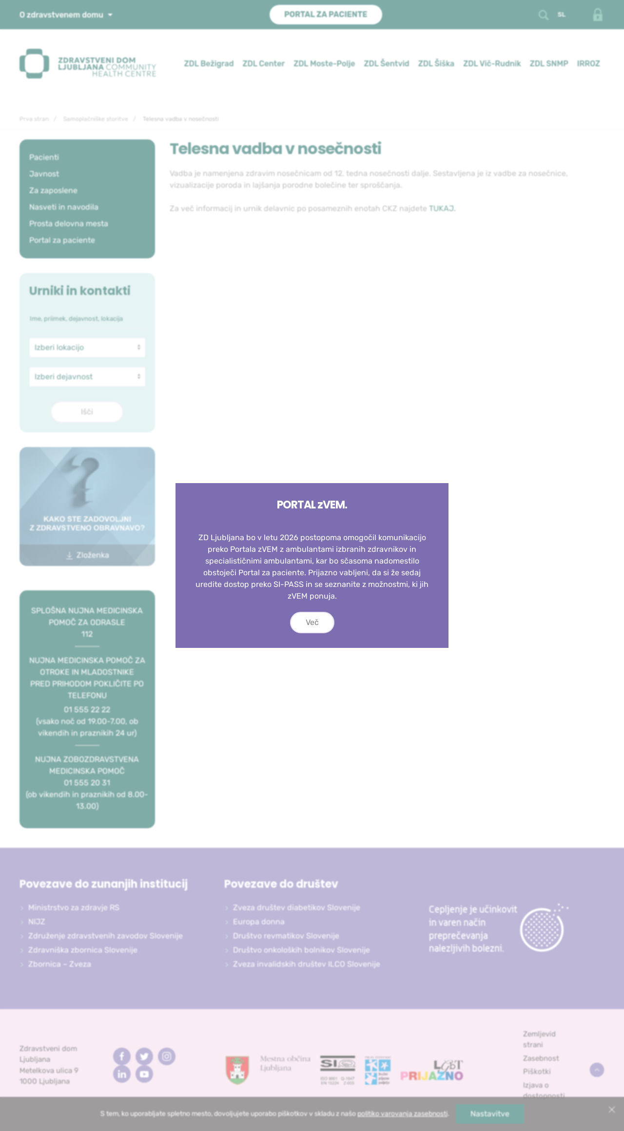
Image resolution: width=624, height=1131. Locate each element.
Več (312, 622)
